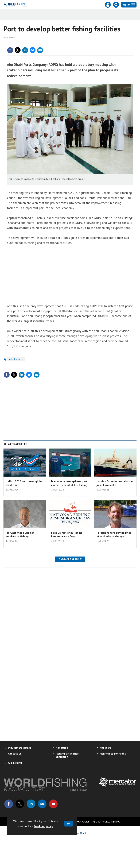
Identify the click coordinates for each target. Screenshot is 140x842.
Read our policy (43, 826)
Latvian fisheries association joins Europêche (114, 483)
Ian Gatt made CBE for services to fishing (20, 534)
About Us (105, 747)
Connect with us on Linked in (31, 803)
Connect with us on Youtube (53, 803)
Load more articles (70, 559)
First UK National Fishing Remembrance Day (66, 534)
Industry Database (19, 747)
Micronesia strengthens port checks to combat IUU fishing (69, 483)
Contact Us (15, 753)
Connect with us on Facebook (8, 803)
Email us (42, 803)
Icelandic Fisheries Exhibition (67, 755)
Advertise (62, 747)
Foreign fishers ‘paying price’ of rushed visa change (114, 534)
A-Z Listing (15, 762)
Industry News (16, 359)
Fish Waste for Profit (113, 753)
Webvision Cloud (78, 833)
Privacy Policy (80, 821)
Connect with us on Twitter (19, 803)
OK (68, 823)
